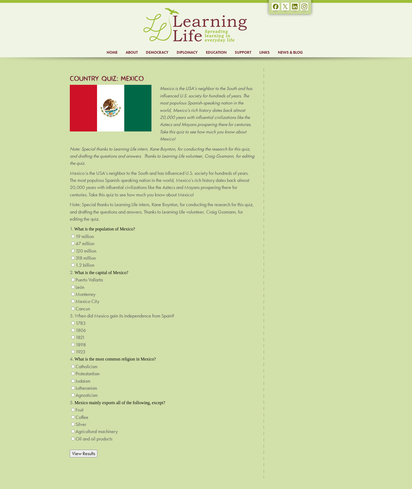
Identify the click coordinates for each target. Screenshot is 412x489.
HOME (112, 52)
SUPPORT (243, 52)
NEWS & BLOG (290, 52)
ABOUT (132, 52)
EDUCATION (216, 52)
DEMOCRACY (157, 52)
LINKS (264, 52)
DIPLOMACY (187, 52)
